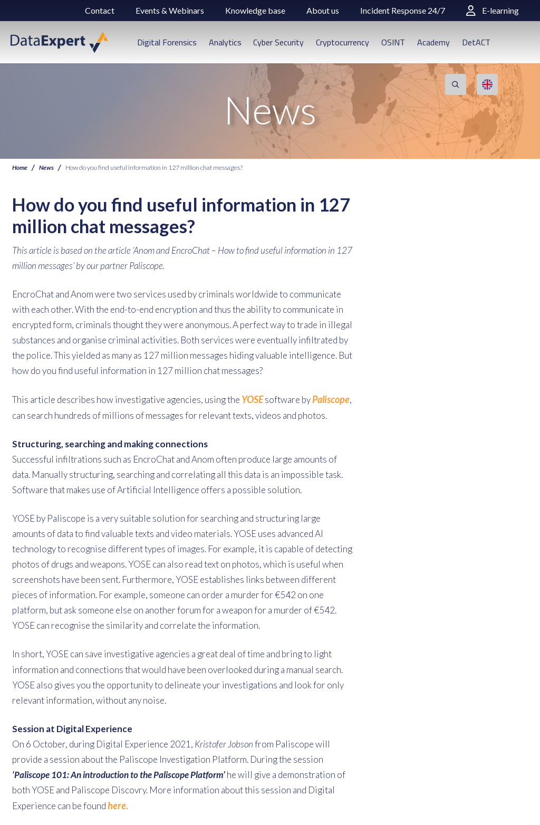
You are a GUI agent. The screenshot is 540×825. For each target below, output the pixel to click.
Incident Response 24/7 (402, 10)
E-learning (492, 10)
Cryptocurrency (342, 42)
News (47, 167)
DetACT (476, 42)
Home (20, 167)
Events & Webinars (170, 10)
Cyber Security (278, 42)
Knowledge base (255, 10)
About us (322, 10)
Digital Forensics (167, 42)
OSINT (393, 42)
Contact (99, 10)
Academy (433, 42)
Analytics (225, 42)
